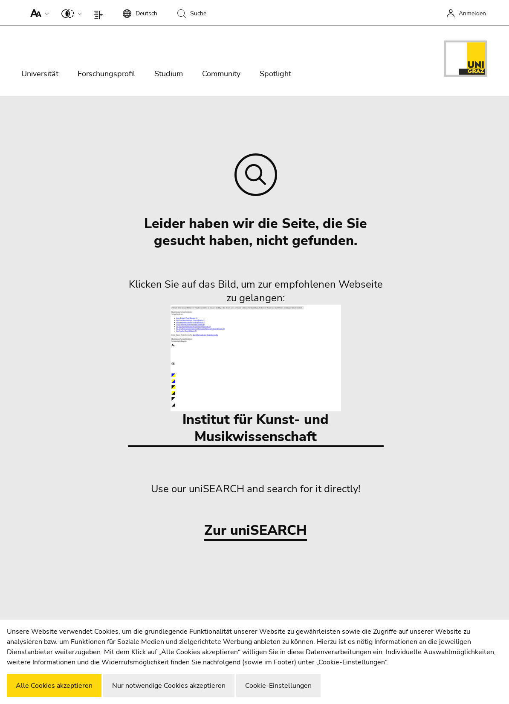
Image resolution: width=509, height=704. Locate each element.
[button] (37, 13)
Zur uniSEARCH (255, 531)
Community (221, 74)
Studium (168, 74)
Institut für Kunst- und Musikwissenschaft (256, 375)
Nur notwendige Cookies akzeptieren (169, 685)
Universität (39, 74)
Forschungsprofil (106, 74)
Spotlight (275, 74)
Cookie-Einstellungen (278, 685)
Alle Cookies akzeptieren (54, 685)
